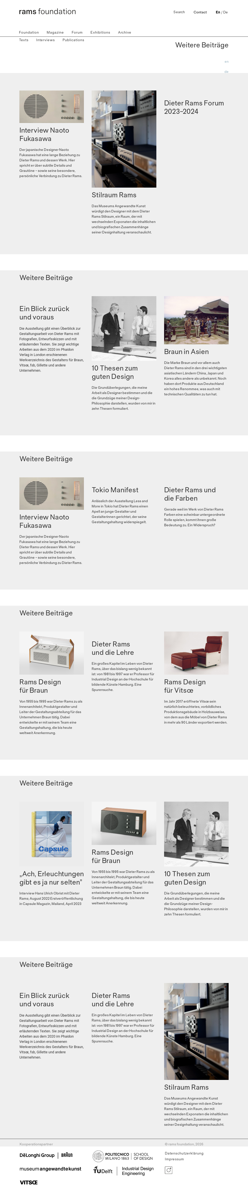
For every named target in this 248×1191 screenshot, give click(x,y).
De (225, 12)
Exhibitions (100, 32)
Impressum (174, 1159)
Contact (200, 12)
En (218, 12)
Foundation (29, 32)
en (227, 62)
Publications (73, 40)
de (226, 72)
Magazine (55, 32)
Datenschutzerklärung (184, 1153)
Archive (124, 32)
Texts (23, 40)
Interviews (45, 40)
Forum (77, 32)
